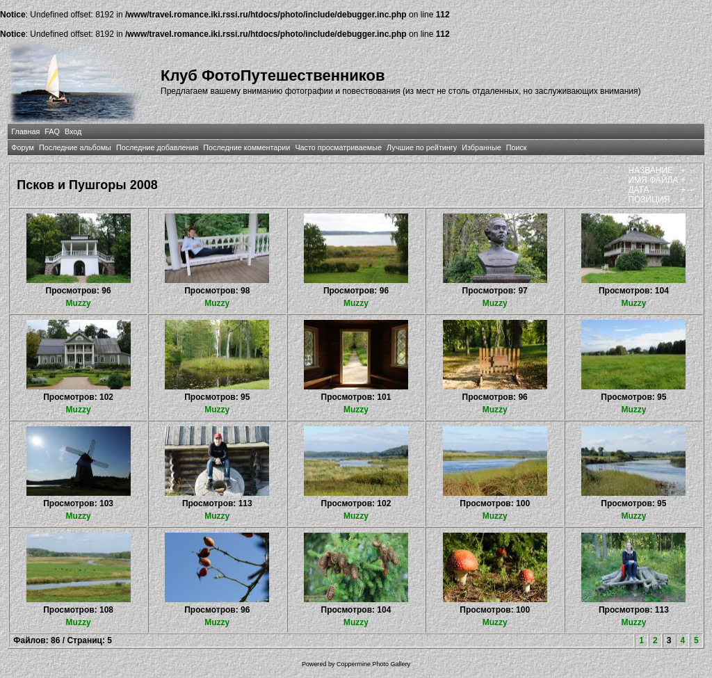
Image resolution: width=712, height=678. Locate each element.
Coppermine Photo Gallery (373, 664)
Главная (25, 131)
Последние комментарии (246, 147)
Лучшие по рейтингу (422, 147)
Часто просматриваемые (338, 147)
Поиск (516, 147)
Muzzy (78, 303)
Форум (22, 147)
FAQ (52, 131)
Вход (73, 131)
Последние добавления (157, 147)
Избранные (481, 147)
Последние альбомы (75, 147)
